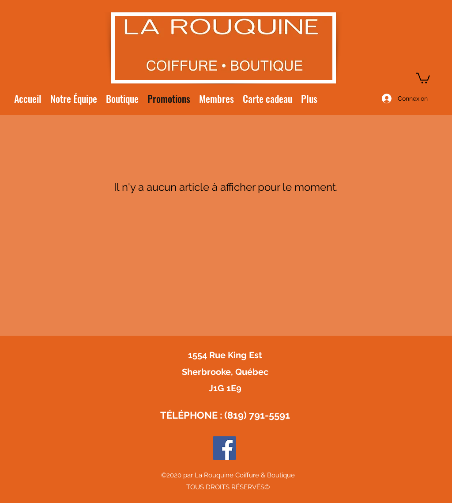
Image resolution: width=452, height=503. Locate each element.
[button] (423, 77)
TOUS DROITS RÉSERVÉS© (228, 487)
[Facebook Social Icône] (224, 448)
